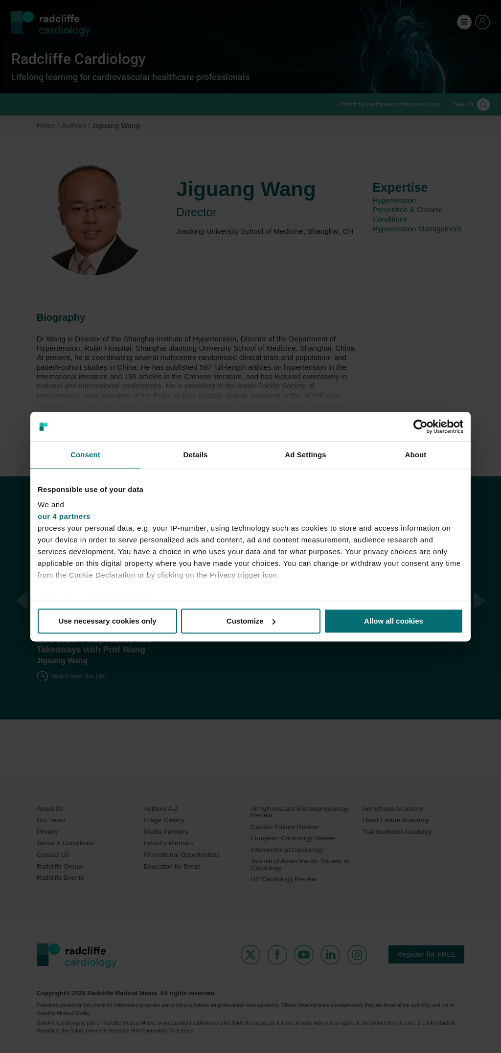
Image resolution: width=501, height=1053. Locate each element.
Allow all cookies (393, 621)
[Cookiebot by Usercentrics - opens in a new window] (420, 426)
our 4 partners (64, 516)
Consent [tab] (85, 454)
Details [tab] (195, 454)
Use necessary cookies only (107, 621)
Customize (251, 621)
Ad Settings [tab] (305, 454)
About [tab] (416, 454)
